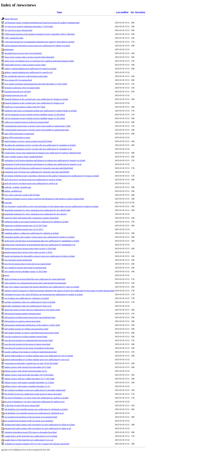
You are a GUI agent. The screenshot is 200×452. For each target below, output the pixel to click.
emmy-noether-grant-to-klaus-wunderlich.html (23, 157)
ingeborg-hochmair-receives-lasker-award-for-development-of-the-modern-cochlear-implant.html (44, 199)
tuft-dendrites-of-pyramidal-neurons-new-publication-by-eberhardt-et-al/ (34, 413)
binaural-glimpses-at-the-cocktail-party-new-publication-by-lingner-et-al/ (34, 103)
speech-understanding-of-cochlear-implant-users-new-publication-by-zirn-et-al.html (38, 356)
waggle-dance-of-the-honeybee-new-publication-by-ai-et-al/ (29, 440)
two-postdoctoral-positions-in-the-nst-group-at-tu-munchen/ (28, 421)
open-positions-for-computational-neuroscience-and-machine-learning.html (35, 283)
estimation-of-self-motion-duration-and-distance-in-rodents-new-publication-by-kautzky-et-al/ (43, 164)
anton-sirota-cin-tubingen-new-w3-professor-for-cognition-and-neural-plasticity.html (39, 61)
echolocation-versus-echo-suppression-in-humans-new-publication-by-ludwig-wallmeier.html (42, 153)
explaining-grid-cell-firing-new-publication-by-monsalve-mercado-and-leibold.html (38, 168)
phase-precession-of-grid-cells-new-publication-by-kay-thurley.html (32, 310)
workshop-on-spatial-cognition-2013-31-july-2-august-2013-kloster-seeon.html (36, 444)
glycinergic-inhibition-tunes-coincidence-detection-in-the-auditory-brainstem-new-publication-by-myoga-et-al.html (51, 176)
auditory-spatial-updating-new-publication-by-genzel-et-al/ (28, 72)
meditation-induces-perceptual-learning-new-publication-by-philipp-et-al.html (36, 222)
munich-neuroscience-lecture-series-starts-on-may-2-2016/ (28, 252)
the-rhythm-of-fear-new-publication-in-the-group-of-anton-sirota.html (33, 394)
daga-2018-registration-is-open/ (17, 137)
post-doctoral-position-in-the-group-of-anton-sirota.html (27, 344)
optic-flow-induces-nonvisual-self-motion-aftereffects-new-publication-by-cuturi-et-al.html (41, 287)
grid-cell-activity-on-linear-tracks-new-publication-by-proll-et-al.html (32, 180)
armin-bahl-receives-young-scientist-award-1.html (25, 65)
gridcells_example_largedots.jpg (17, 187)
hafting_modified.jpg (13, 191)
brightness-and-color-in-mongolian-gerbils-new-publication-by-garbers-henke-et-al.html (40, 111)
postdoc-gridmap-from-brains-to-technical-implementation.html (30, 352)
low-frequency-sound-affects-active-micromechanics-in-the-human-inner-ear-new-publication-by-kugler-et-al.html (51, 206)
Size (132, 12)
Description (140, 12)
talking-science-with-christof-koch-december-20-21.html (27, 367)
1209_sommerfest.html (13, 38)
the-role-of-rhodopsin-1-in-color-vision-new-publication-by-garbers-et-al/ (34, 402)
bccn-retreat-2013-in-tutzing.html (18, 80)
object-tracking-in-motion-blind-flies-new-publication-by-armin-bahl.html (34, 279)
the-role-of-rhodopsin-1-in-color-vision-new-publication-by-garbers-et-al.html (36, 398)
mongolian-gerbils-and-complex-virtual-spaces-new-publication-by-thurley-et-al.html (39, 237)
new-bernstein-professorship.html (18, 260)
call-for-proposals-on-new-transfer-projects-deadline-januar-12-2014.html (34, 114)
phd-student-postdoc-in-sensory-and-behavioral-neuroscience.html (31, 333)
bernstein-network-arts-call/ (15, 95)
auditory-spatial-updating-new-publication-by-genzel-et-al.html (30, 69)
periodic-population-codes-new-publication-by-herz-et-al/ (28, 306)
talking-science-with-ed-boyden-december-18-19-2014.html (28, 375)
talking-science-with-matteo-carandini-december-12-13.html (29, 382)
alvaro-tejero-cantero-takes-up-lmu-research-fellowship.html (29, 57)
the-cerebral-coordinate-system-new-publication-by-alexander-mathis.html (34, 390)
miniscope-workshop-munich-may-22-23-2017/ (23, 229)
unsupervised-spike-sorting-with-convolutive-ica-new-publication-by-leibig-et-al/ (37, 428)
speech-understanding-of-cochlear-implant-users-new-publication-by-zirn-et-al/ (36, 359)
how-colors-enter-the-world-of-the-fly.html (22, 195)
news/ (6, 275)
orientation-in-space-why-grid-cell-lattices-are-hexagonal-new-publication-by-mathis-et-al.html (43, 294)
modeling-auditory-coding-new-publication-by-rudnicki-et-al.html (31, 233)
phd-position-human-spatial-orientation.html (22, 314)
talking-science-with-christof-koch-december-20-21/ (25, 371)
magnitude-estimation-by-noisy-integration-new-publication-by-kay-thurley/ (35, 214)
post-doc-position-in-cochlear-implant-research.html (25, 336)
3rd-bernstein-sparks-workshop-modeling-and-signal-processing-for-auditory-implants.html (41, 23)
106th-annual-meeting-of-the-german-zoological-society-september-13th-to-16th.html (39, 34)
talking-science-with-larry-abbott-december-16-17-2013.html (29, 379)
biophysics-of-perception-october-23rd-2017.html (24, 107)
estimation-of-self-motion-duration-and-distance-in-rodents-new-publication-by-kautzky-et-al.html (44, 160)
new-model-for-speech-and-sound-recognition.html (25, 268)
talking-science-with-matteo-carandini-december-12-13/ (27, 386)
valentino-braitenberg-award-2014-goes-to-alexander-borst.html (30, 432)
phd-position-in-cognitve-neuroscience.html (22, 321)
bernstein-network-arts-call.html (17, 91)
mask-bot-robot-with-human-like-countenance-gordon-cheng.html (31, 218)
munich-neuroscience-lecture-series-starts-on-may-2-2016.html (30, 248)
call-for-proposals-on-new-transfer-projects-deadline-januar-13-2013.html (34, 118)
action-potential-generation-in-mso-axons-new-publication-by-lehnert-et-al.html (37, 46)
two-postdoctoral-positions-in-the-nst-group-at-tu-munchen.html (30, 417)
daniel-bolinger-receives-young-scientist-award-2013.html (28, 141)
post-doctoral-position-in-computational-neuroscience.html (28, 340)
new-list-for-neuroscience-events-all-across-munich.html (27, 264)
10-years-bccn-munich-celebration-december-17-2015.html (28, 26)
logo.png (8, 202)
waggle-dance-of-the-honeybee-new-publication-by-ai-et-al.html (30, 436)
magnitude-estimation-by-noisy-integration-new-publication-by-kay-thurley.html (37, 210)
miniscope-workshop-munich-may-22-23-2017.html (25, 225)
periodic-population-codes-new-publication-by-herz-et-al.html (29, 302)
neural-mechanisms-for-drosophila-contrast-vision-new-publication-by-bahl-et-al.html (39, 256)
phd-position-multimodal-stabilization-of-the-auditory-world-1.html (32, 325)
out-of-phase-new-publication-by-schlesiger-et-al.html (26, 298)
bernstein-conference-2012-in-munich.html (22, 88)
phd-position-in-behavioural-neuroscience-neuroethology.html (29, 317)
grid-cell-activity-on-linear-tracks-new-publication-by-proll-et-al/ (31, 183)
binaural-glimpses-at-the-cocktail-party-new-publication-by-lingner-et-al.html (36, 99)
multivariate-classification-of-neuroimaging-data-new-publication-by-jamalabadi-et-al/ (39, 245)
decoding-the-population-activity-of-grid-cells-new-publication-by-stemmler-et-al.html (40, 145)
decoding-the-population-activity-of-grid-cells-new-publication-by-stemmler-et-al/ (38, 149)
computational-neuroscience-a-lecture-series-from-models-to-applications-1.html (37, 126)
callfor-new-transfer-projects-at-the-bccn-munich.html (26, 122)
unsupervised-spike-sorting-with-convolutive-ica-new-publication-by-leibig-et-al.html (39, 425)
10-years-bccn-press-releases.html (18, 30)
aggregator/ (9, 49)
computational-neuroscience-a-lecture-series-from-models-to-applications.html (36, 130)
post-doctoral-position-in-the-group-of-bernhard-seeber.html (29, 348)
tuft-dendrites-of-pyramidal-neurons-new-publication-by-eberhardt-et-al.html (35, 409)
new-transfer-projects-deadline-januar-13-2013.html (25, 271)
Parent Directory (11, 19)
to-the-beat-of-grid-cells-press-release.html (22, 405)
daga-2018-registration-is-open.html (19, 134)
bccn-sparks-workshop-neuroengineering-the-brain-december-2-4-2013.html (35, 84)
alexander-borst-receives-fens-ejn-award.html (23, 53)
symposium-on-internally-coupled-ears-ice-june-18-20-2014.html (31, 363)
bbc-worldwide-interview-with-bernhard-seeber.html (25, 76)
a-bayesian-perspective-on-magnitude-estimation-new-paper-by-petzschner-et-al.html (39, 42)
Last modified (122, 12)
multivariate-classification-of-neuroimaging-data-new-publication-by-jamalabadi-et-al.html (41, 241)
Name (59, 12)
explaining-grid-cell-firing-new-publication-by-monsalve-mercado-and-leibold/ (36, 172)
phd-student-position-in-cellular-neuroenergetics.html (26, 329)
